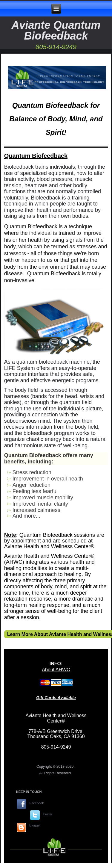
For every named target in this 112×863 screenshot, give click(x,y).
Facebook (36, 803)
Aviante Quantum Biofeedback (55, 30)
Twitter (47, 814)
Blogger (35, 825)
